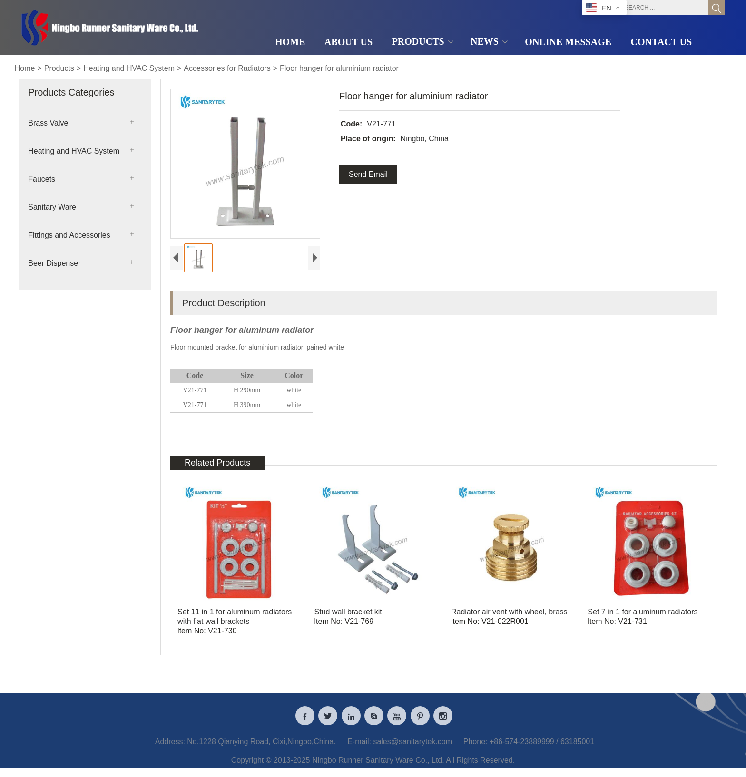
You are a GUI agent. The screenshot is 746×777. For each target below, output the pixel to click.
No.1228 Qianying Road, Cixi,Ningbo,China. (261, 746)
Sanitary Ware (52, 207)
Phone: (475, 746)
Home (25, 68)
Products (59, 68)
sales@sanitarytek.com (412, 746)
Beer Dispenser (54, 263)
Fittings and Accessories (69, 235)
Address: (170, 746)
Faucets (41, 179)
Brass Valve (48, 123)
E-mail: (359, 746)
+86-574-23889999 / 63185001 (542, 746)
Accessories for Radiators (227, 68)
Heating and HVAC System (129, 68)
